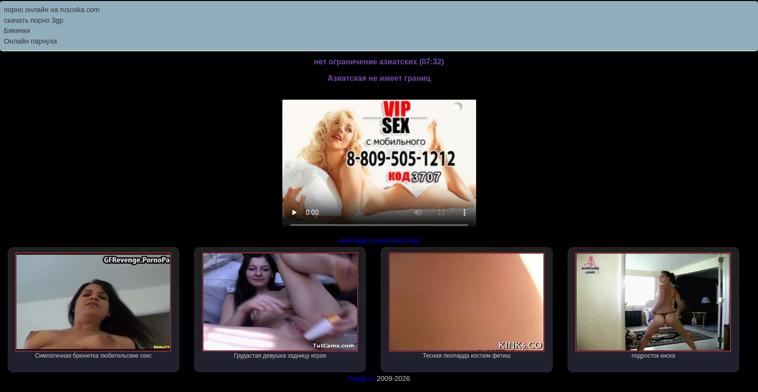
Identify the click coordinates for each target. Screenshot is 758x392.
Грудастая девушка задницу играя (280, 306)
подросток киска (653, 306)
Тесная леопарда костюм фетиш (466, 306)
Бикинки (17, 30)
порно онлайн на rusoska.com (52, 10)
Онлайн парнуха (30, 41)
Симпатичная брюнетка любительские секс (93, 306)
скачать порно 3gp (33, 20)
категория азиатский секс (379, 240)
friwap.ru (361, 378)
